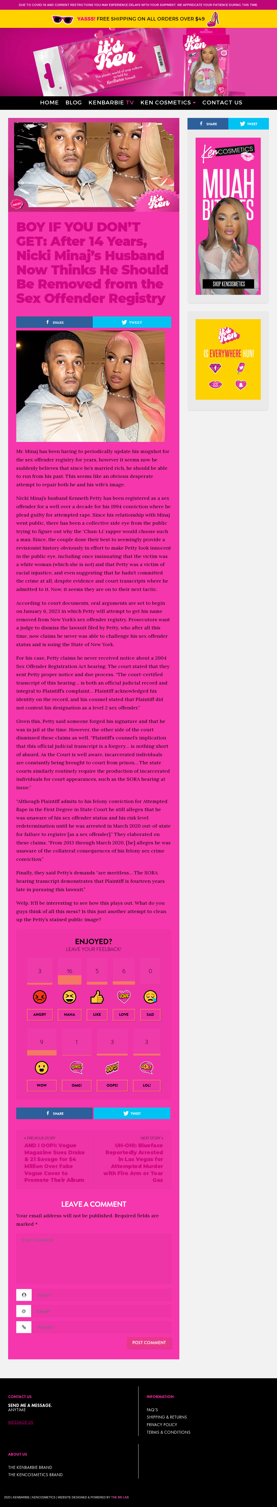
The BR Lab (120, 1497)
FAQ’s (152, 1410)
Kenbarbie (111, 102)
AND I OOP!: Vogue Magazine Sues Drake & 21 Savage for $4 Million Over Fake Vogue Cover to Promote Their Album (54, 1162)
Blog (73, 102)
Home (49, 102)
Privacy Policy (162, 1424)
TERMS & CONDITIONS (168, 1432)
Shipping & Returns (167, 1417)
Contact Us (222, 102)
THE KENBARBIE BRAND (30, 1467)
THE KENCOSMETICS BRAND (35, 1475)
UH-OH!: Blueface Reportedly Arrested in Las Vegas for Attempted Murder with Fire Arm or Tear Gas (133, 1162)
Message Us (20, 1422)
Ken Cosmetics (165, 102)
